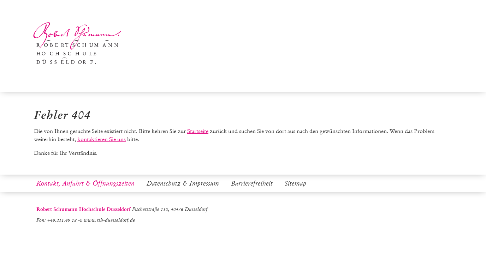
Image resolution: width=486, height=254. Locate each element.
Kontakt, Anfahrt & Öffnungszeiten (85, 183)
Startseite (197, 131)
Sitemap (295, 183)
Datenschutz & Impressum (183, 183)
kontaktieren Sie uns (101, 139)
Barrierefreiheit (252, 183)
